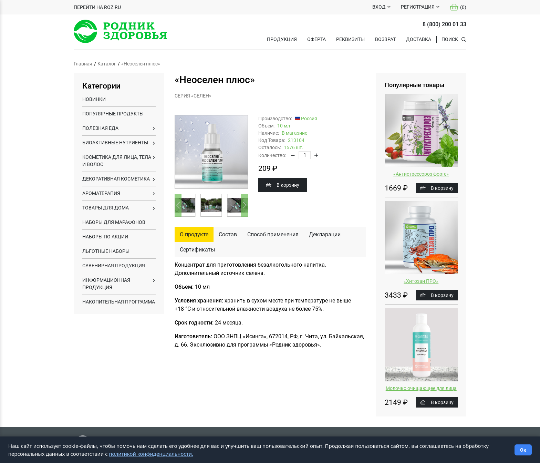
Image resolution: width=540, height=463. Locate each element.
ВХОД (379, 7)
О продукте (194, 234)
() (458, 7)
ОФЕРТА (316, 39)
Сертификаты (197, 249)
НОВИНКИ (94, 99)
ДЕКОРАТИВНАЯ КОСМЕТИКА (116, 179)
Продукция (282, 39)
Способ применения (273, 234)
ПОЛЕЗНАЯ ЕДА (100, 128)
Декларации (325, 234)
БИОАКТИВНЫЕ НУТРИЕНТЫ (115, 142)
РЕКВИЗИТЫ (350, 39)
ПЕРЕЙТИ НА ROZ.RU (97, 7)
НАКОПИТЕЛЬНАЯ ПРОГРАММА (118, 302)
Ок (523, 450)
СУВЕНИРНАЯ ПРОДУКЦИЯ (113, 265)
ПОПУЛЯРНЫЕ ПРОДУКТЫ (113, 113)
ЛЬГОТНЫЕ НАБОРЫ (105, 251)
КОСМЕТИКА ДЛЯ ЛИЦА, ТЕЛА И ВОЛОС (116, 160)
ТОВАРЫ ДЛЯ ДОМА (105, 207)
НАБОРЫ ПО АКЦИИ (105, 236)
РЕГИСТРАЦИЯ (418, 7)
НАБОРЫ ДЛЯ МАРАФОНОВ (113, 222)
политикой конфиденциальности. (151, 453)
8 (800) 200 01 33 (444, 24)
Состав (228, 234)
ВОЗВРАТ (385, 39)
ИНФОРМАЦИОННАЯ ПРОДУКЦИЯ (106, 283)
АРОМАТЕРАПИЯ (101, 193)
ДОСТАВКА (418, 39)
